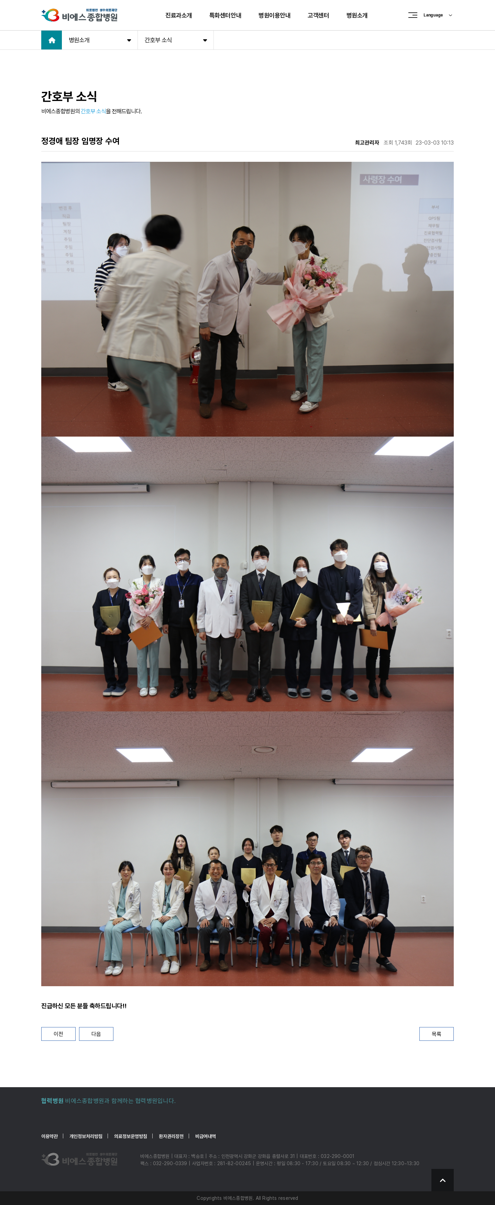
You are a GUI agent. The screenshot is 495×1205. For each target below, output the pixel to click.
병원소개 (357, 15)
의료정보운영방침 (130, 1136)
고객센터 (318, 15)
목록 (436, 1034)
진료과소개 (178, 15)
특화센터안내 (225, 15)
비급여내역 (205, 1136)
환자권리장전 (171, 1136)
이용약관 (49, 1136)
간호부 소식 (176, 40)
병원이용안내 (274, 15)
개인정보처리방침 (85, 1136)
